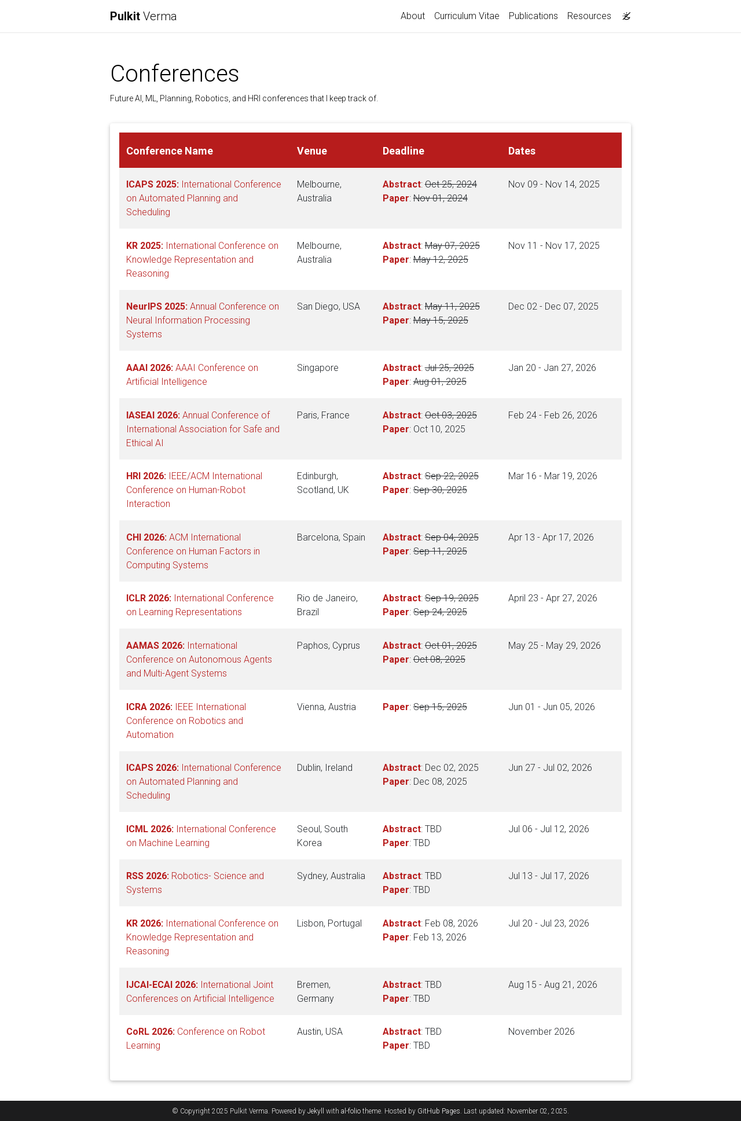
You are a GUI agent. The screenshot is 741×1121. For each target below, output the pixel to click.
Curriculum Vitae (467, 15)
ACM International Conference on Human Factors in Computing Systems (193, 551)
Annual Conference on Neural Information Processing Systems (202, 320)
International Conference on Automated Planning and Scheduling (203, 198)
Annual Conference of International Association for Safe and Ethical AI (203, 429)
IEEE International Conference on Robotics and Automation (186, 720)
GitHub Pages (438, 1111)
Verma (143, 16)
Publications (533, 15)
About (413, 15)
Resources (589, 15)
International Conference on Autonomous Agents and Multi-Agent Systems (199, 659)
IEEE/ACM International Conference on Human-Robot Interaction (194, 490)
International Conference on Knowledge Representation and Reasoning (202, 259)
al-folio (351, 1111)
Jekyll (315, 1111)
